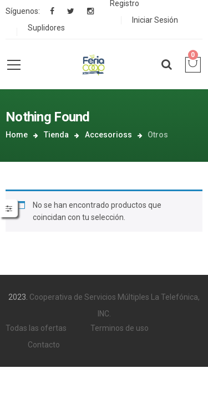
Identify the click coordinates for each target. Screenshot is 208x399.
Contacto (44, 328)
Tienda (90, 116)
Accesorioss (142, 116)
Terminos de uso (119, 311)
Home (51, 116)
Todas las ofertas (36, 311)
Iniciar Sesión (155, 20)
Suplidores (46, 27)
